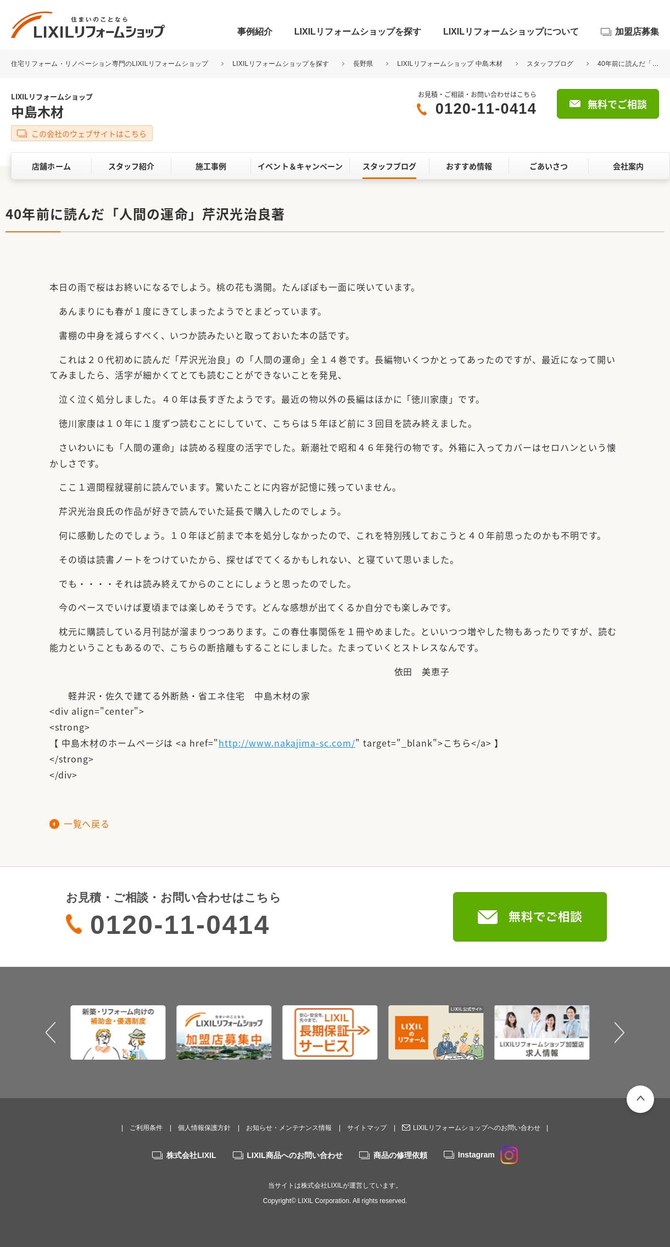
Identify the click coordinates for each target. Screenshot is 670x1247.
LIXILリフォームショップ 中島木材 (450, 64)
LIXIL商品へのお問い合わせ (295, 1155)
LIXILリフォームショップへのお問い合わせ (476, 1128)
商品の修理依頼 (400, 1155)
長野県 (363, 64)
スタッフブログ (550, 64)
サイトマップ (367, 1128)
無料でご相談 (617, 104)
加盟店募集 (637, 31)
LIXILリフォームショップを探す (357, 31)
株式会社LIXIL (191, 1155)
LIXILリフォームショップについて (511, 31)
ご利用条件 (146, 1128)
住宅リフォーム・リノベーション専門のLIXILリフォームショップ (110, 64)
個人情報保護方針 (204, 1128)
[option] (123, 1032)
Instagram (488, 1154)
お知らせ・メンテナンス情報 (289, 1128)
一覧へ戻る (86, 823)
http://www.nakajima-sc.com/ (287, 742)
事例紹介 (254, 31)
